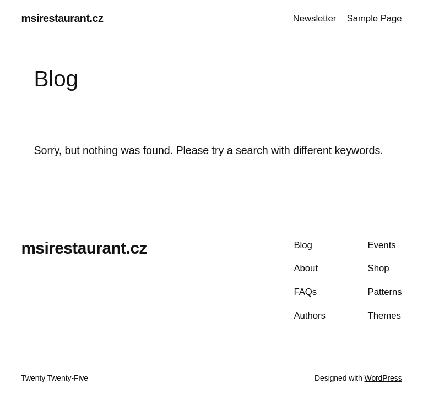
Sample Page (374, 18)
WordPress (383, 378)
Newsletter (315, 18)
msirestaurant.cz (62, 18)
